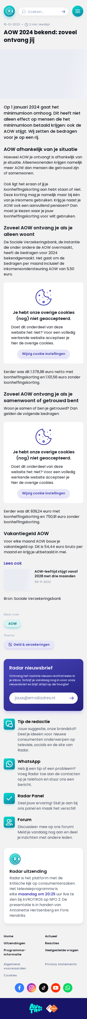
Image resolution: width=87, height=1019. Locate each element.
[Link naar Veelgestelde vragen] (64, 952)
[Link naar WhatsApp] (67, 987)
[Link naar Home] (23, 936)
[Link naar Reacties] (64, 943)
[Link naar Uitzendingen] (23, 943)
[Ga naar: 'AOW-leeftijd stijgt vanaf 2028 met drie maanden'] (43, 579)
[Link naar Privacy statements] (64, 966)
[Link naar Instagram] (31, 987)
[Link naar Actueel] (64, 936)
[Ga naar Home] (9, 11)
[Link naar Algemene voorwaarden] (23, 966)
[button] (63, 11)
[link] (12, 623)
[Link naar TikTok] (43, 987)
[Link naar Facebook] (19, 987)
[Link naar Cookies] (43, 975)
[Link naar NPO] (52, 1008)
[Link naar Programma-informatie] (23, 952)
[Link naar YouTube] (55, 987)
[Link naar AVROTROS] (35, 1008)
